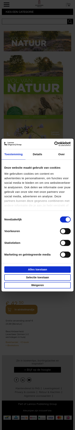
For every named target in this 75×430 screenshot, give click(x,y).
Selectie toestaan (37, 277)
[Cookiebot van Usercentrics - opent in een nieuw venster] (54, 143)
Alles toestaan (37, 269)
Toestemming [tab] (13, 154)
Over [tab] (61, 154)
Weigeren (37, 285)
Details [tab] (37, 154)
